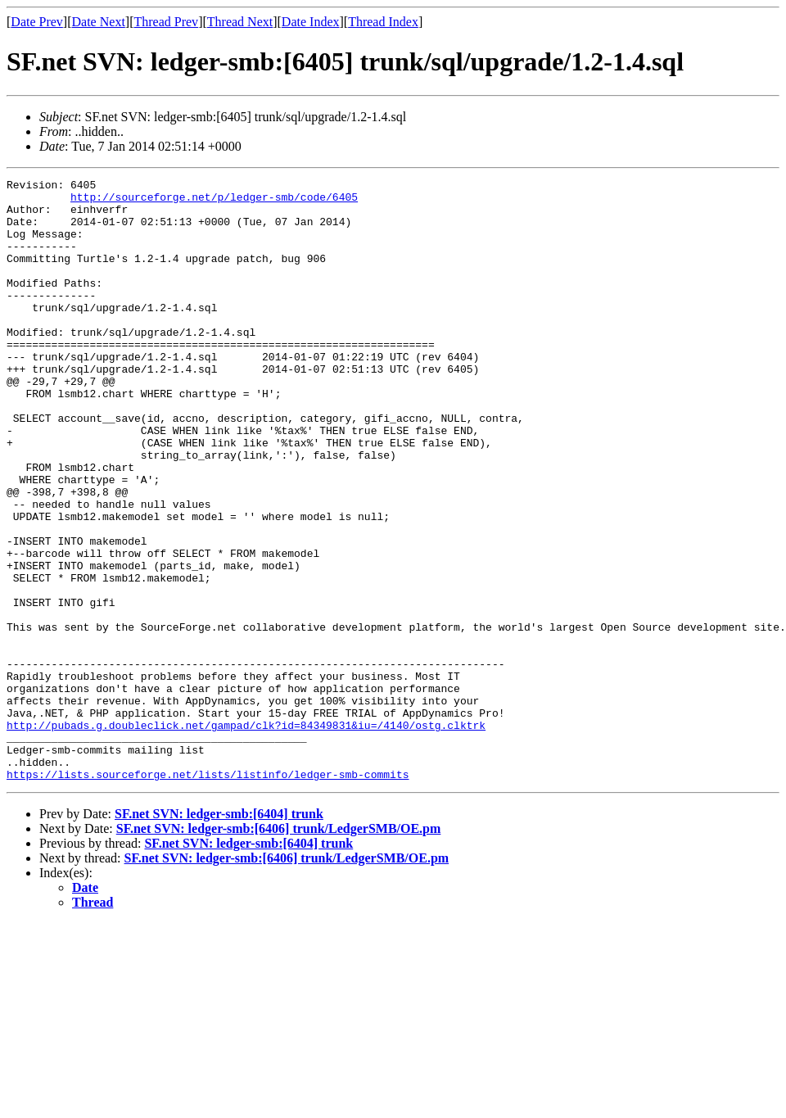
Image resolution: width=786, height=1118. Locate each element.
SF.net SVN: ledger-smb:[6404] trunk (219, 934)
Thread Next (240, 22)
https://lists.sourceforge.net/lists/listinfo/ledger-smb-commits (208, 894)
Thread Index (383, 22)
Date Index (311, 22)
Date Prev (37, 22)
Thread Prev (165, 22)
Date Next (98, 22)
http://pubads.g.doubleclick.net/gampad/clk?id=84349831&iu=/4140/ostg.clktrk (246, 835)
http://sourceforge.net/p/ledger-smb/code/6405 (214, 201)
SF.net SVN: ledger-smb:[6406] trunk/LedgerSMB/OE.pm (278, 949)
